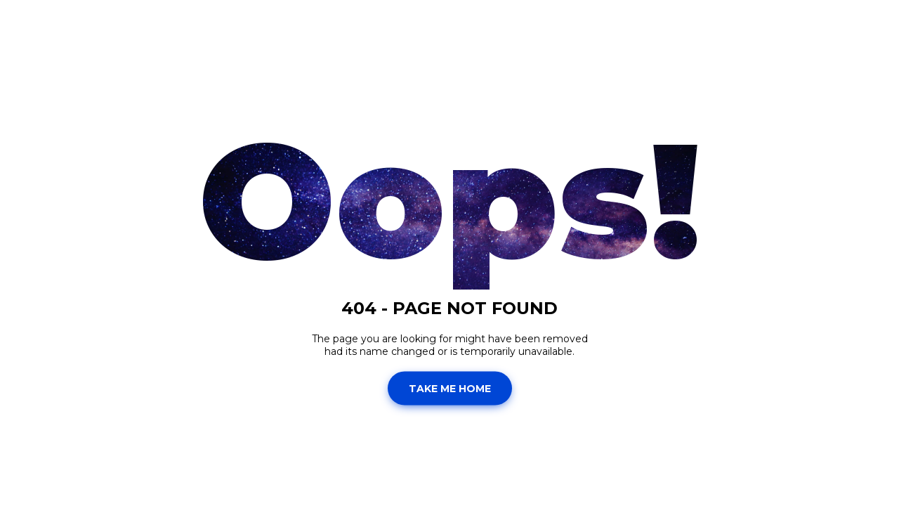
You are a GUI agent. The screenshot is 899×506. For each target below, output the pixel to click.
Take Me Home (450, 388)
